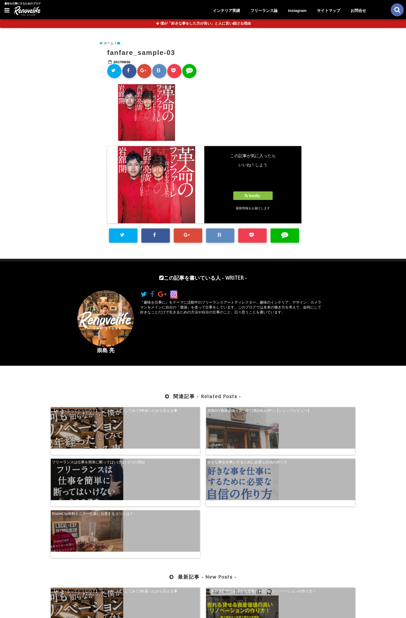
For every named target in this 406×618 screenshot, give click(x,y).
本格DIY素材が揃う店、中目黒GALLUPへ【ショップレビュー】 (163, 411)
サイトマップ (328, 10)
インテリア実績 (226, 10)
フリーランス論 (264, 10)
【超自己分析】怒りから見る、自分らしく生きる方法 (241, 520)
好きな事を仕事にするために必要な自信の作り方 (319, 411)
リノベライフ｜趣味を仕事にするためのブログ (192, 611)
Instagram (297, 10)
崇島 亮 (106, 350)
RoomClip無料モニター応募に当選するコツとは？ (87, 453)
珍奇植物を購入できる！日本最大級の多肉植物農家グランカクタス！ (319, 520)
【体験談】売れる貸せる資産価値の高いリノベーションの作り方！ (164, 520)
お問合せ (358, 10)
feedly (253, 195)
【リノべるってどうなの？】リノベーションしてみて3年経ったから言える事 (86, 411)
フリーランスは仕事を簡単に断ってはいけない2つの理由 (241, 411)
